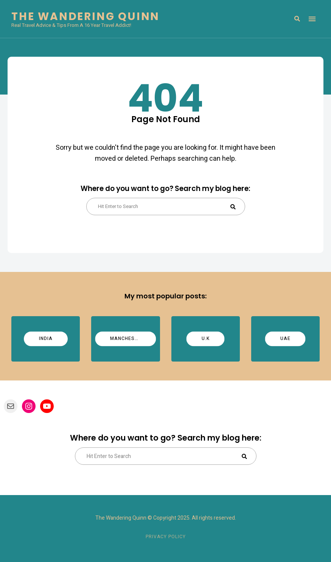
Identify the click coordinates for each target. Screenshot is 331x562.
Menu (312, 18)
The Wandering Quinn (85, 16)
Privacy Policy (166, 536)
